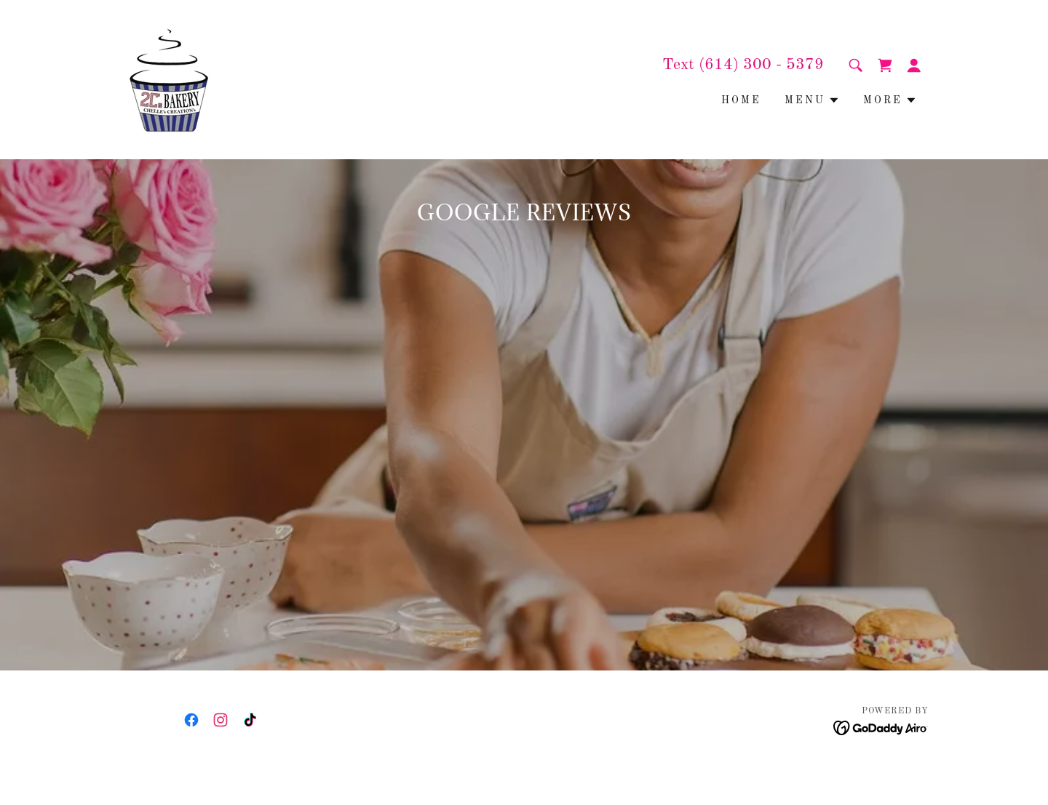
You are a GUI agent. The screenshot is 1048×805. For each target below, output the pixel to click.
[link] (169, 79)
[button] (914, 65)
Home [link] (741, 100)
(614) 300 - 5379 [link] (761, 65)
